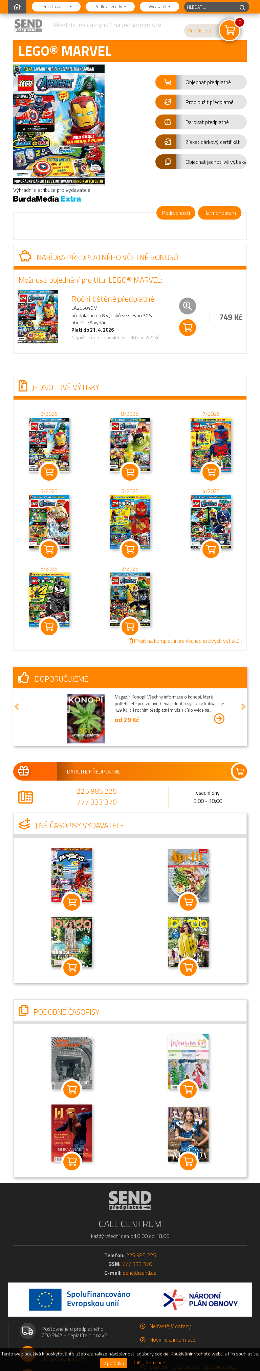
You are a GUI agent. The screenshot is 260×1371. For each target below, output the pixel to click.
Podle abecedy (108, 6)
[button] (201, 82)
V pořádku (113, 1363)
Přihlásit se (199, 30)
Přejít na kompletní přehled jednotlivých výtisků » (186, 641)
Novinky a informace (172, 1340)
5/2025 (129, 491)
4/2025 (211, 491)
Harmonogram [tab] (219, 213)
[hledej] (242, 7)
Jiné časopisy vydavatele (71, 825)
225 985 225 (97, 791)
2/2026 (49, 414)
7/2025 (211, 414)
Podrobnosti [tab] (176, 213)
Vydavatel (158, 6)
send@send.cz (139, 1273)
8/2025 (129, 414)
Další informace (148, 1362)
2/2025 (129, 568)
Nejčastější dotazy (170, 1326)
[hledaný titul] (210, 7)
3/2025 (49, 568)
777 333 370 (97, 801)
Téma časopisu (55, 6)
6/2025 (49, 491)
